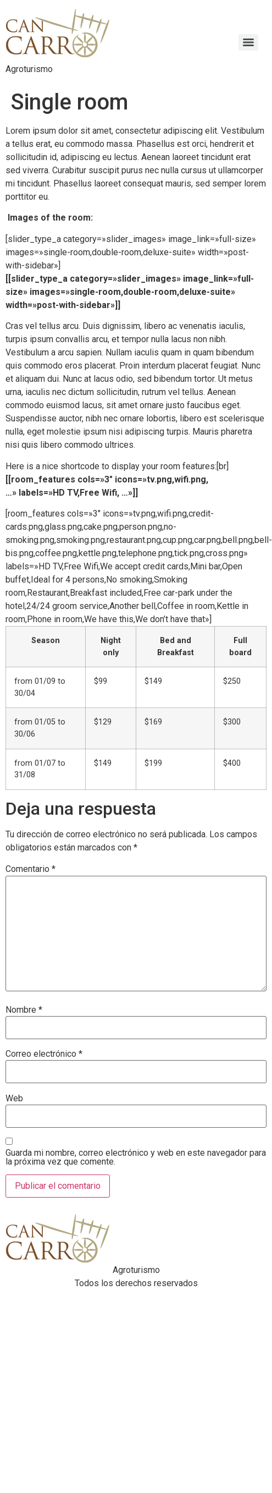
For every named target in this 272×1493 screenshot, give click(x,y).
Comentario (30, 869)
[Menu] (248, 42)
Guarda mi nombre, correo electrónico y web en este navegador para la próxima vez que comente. (135, 1157)
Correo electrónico (43, 1054)
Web (14, 1098)
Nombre (23, 1010)
